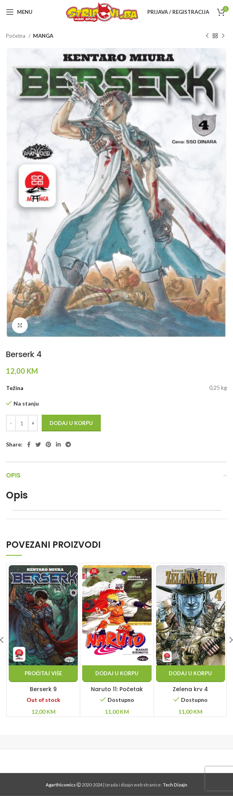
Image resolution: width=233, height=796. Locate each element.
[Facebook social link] (29, 444)
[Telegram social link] (68, 444)
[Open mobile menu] (19, 12)
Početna (16, 36)
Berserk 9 (43, 689)
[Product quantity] (22, 423)
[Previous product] (207, 36)
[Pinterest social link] (48, 444)
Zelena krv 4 (190, 689)
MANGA (43, 36)
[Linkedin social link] (58, 444)
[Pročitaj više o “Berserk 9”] (43, 673)
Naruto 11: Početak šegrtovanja (117, 693)
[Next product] (223, 36)
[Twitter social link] (38, 444)
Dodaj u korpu (71, 423)
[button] (116, 673)
